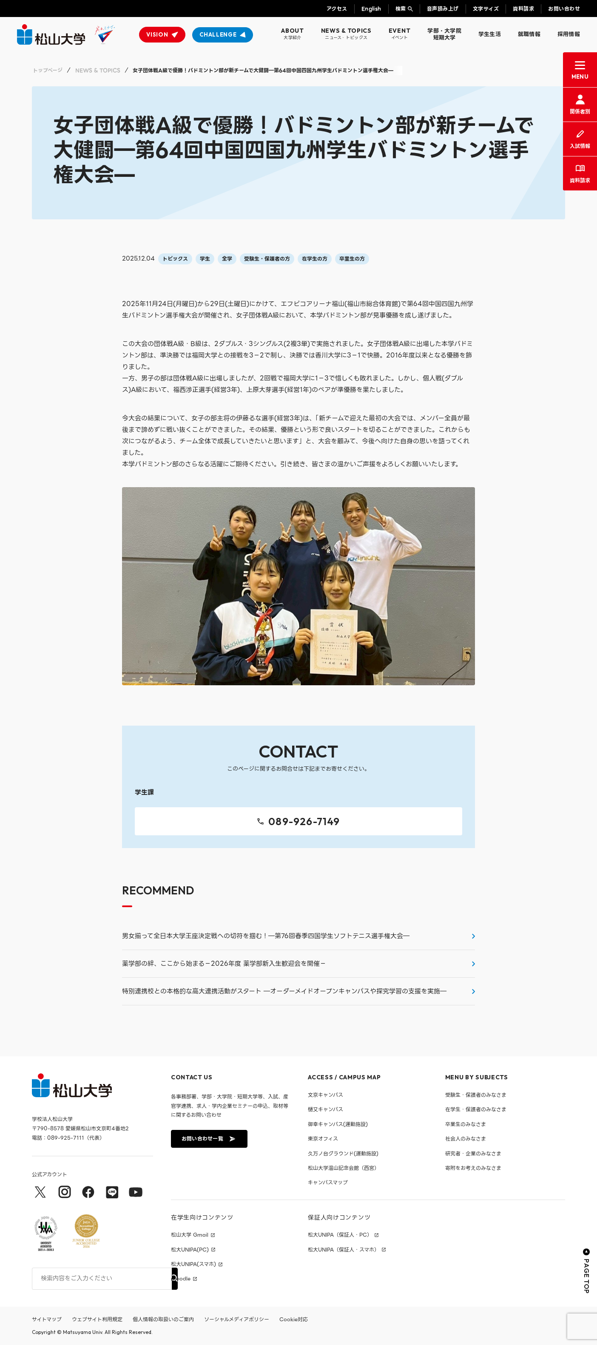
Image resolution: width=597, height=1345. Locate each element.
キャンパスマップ (328, 1182)
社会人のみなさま (465, 1139)
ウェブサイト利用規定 (97, 1319)
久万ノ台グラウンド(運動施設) (343, 1153)
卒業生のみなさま (465, 1124)
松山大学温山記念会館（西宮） (343, 1168)
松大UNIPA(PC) (190, 1250)
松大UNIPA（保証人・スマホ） (343, 1250)
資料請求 (523, 9)
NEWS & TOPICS (97, 70)
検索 (400, 9)
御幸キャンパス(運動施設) (338, 1124)
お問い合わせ (564, 9)
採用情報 (568, 34)
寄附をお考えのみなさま (473, 1168)
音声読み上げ (443, 9)
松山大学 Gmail (189, 1235)
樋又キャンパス (325, 1109)
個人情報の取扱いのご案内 (163, 1319)
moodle (180, 1279)
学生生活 (489, 34)
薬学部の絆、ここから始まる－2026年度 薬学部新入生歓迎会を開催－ (224, 964)
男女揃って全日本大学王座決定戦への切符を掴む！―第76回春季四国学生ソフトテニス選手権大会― (265, 936)
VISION (157, 34)
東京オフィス (323, 1139)
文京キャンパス (325, 1095)
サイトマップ (47, 1319)
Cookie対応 (293, 1319)
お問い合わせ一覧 (208, 1139)
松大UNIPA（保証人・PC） (340, 1235)
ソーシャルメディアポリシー (236, 1319)
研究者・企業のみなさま (473, 1153)
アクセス (337, 9)
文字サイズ (486, 9)
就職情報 (529, 34)
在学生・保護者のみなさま (475, 1109)
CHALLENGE (217, 34)
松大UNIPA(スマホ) (193, 1264)
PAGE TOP (587, 1271)
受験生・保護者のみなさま (475, 1095)
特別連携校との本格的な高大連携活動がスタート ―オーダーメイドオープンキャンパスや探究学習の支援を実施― (284, 991)
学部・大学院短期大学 (444, 34)
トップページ (48, 70)
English (371, 9)
